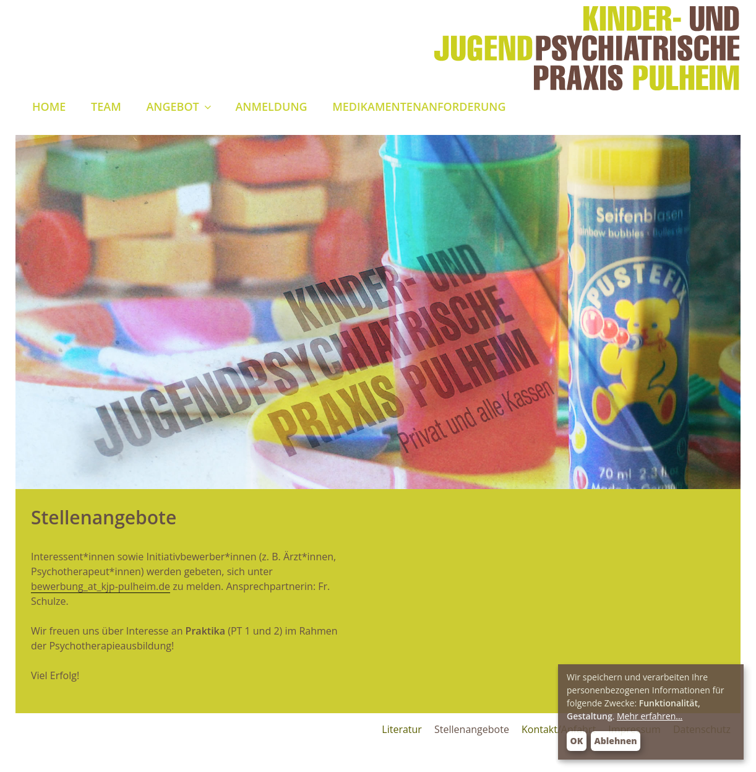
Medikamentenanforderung (418, 106)
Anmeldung (271, 106)
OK (576, 741)
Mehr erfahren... (649, 716)
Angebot (179, 106)
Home (49, 106)
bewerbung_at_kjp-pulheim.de (100, 586)
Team (106, 106)
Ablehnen (616, 741)
